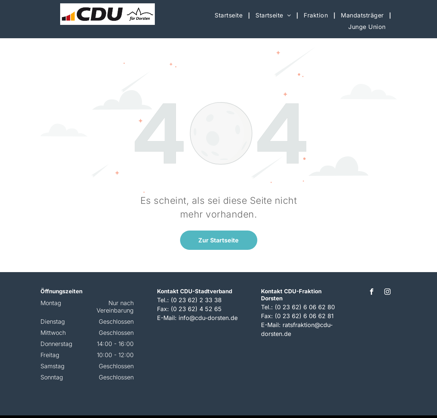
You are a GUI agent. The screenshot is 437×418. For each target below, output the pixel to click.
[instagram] (387, 292)
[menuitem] (229, 15)
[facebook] (371, 292)
